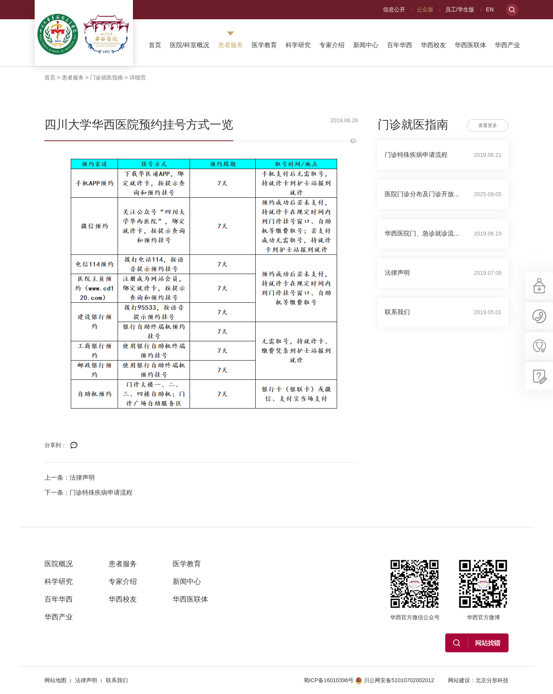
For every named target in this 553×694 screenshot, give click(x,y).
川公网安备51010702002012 (394, 680)
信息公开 (394, 9)
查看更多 (487, 125)
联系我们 (117, 680)
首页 (155, 45)
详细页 (137, 77)
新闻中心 (365, 45)
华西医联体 (470, 45)
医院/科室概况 (189, 45)
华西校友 (433, 45)
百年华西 (399, 45)
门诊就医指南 (106, 77)
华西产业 (507, 45)
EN (490, 9)
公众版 (425, 9)
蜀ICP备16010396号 (329, 680)
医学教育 (264, 45)
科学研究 (298, 45)
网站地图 (55, 680)
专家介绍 (332, 45)
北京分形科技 (492, 680)
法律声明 (86, 680)
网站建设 (459, 680)
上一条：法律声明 (69, 477)
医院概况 (58, 564)
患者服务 (230, 45)
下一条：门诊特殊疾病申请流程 (88, 492)
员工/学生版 (459, 9)
